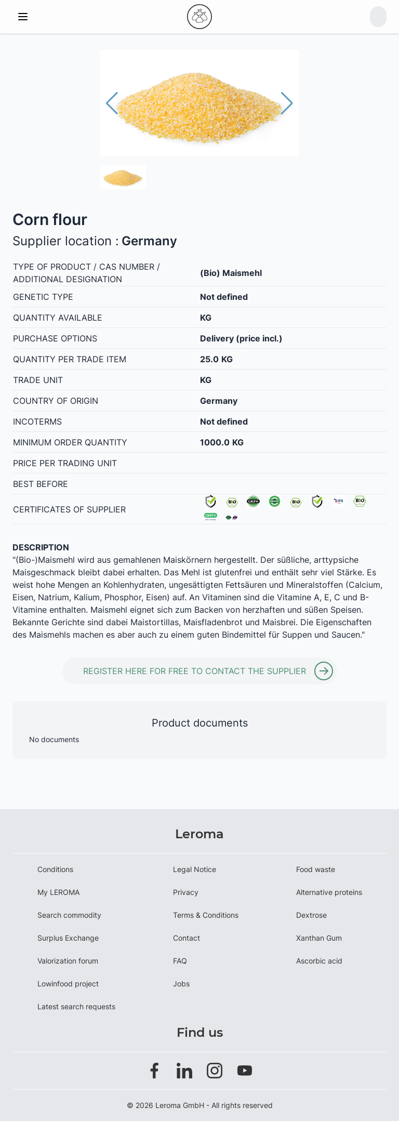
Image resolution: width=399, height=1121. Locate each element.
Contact (186, 937)
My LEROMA (58, 892)
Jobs (181, 983)
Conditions (55, 869)
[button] (287, 103)
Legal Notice (194, 869)
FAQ (180, 960)
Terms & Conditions (205, 915)
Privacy (185, 892)
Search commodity (69, 915)
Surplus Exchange (68, 937)
